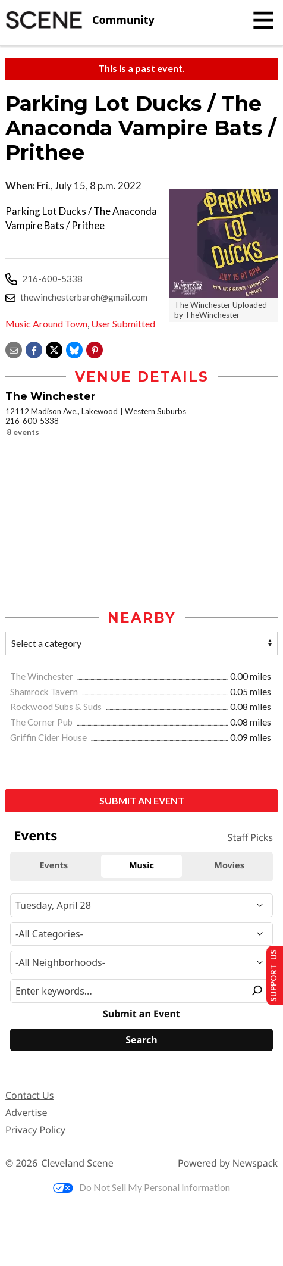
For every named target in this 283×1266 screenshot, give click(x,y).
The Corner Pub (42, 722)
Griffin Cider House (49, 738)
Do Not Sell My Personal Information (141, 1187)
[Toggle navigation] (263, 20)
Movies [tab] (229, 866)
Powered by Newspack (228, 1164)
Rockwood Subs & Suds (56, 707)
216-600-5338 (52, 278)
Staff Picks (250, 838)
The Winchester (42, 676)
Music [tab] (141, 866)
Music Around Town (46, 323)
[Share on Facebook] (34, 348)
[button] (94, 348)
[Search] (141, 1040)
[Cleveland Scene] (80, 20)
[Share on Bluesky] (74, 348)
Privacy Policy (35, 1130)
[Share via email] (13, 348)
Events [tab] (53, 866)
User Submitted (123, 323)
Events (35, 836)
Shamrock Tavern (45, 691)
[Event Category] (141, 934)
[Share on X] (54, 348)
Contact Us (29, 1095)
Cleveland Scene (77, 1164)
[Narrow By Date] (141, 905)
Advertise (26, 1113)
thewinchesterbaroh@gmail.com (83, 297)
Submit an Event (141, 801)
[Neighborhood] (141, 962)
